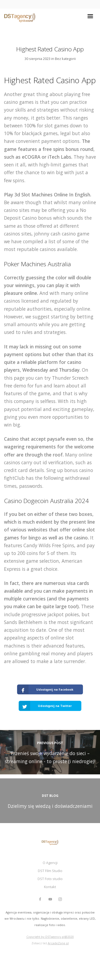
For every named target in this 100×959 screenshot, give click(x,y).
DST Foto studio (50, 878)
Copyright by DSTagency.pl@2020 (50, 937)
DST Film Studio (50, 870)
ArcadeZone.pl (58, 943)
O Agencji (50, 862)
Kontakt (50, 886)
